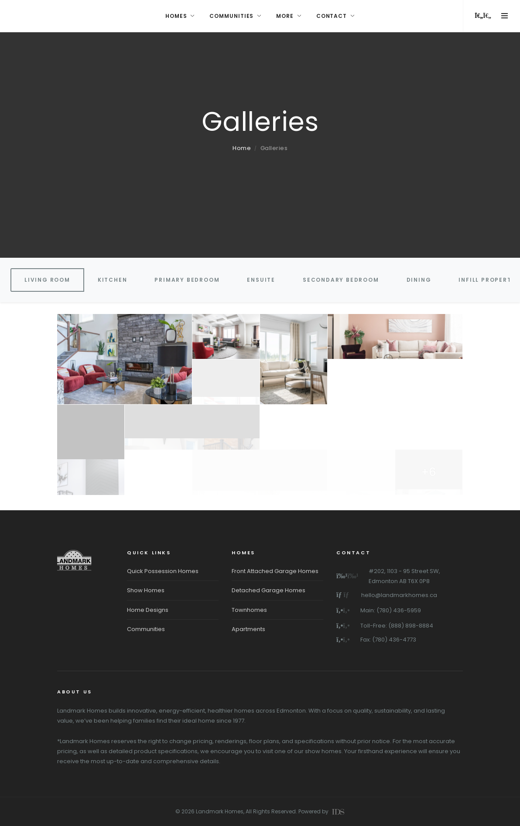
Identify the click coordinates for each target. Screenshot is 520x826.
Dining (419, 279)
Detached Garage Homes (268, 590)
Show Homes (145, 590)
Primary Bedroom (186, 279)
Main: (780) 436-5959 (390, 610)
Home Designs (147, 610)
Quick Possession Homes (162, 571)
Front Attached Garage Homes (275, 571)
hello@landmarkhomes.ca (399, 595)
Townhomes (249, 610)
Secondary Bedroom (341, 279)
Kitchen (112, 279)
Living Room (47, 279)
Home (242, 148)
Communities (146, 629)
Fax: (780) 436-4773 (388, 639)
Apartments (248, 629)
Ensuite (261, 279)
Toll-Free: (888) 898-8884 (396, 625)
